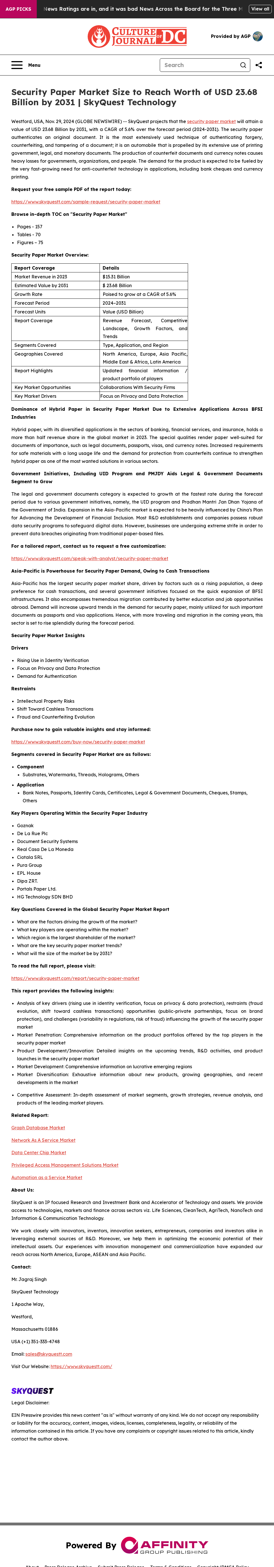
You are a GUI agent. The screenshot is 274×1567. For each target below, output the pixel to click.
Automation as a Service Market (46, 1177)
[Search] (198, 65)
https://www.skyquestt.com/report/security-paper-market (75, 978)
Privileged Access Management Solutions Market (64, 1165)
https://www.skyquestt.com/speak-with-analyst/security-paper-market (89, 558)
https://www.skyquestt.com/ (81, 1366)
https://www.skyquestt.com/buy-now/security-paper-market (78, 742)
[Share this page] (259, 65)
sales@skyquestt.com (48, 1354)
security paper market (211, 121)
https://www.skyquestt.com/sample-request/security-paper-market (85, 202)
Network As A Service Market (43, 1140)
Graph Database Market (38, 1127)
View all (260, 9)
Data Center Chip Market (38, 1152)
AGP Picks (18, 9)
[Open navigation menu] (25, 65)
